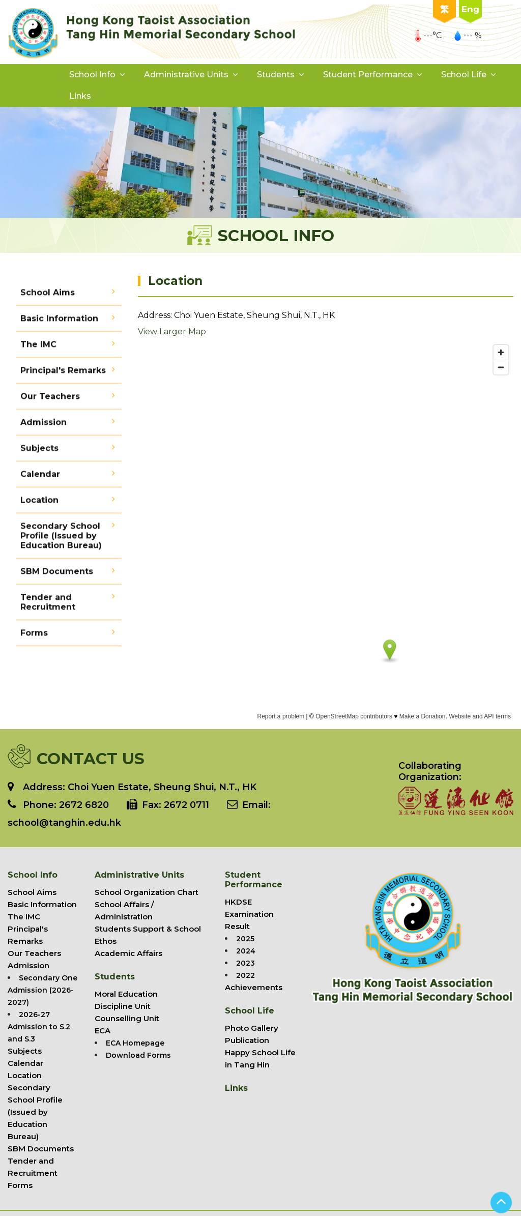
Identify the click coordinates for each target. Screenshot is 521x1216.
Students (276, 74)
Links (80, 96)
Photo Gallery (251, 1028)
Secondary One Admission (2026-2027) (42, 990)
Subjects (39, 452)
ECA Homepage (135, 1043)
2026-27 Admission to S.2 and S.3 (39, 1027)
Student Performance (368, 74)
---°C (428, 35)
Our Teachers (50, 401)
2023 (245, 963)
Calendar (40, 478)
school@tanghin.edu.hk (64, 822)
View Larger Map (172, 334)
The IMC (38, 349)
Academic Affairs (128, 953)
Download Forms (138, 1055)
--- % (468, 35)
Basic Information (59, 323)
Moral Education (126, 994)
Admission (43, 426)
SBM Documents (56, 576)
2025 (245, 938)
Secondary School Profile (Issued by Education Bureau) (61, 540)
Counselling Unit (127, 1018)
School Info (92, 74)
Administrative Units (186, 74)
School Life (463, 74)
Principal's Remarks (63, 375)
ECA (102, 1030)
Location (39, 504)
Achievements (253, 987)
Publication (247, 1040)
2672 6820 (84, 804)
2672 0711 (186, 804)
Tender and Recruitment (47, 606)
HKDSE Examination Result (249, 914)
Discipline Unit (123, 1006)
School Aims (47, 297)
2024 (245, 951)
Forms (34, 637)
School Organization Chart (146, 892)
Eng (470, 9)
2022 (245, 975)
